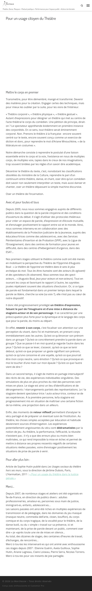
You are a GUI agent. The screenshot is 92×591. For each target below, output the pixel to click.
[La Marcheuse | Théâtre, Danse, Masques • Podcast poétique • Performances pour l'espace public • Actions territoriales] (8, 4)
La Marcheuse (18, 581)
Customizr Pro (37, 586)
